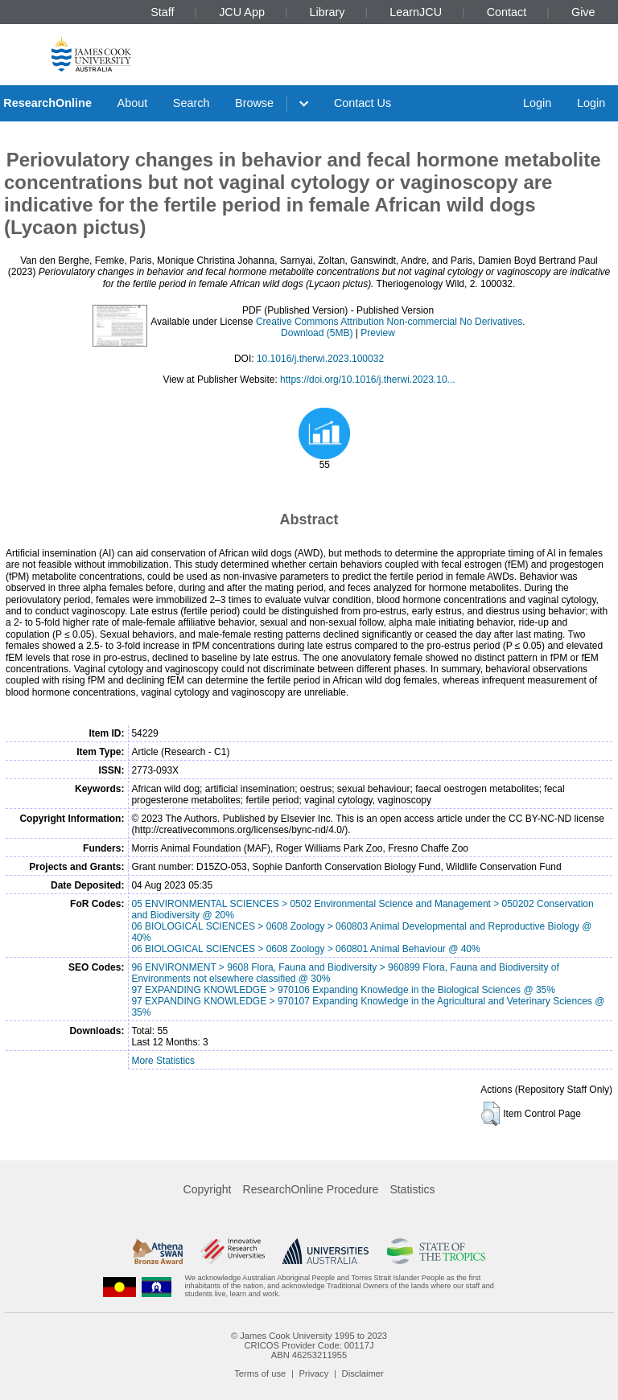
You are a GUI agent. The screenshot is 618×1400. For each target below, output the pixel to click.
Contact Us (362, 102)
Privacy (314, 1373)
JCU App (242, 12)
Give (583, 12)
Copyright (207, 1189)
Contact (507, 12)
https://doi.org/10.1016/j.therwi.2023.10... (367, 379)
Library (327, 12)
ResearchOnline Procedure (311, 1189)
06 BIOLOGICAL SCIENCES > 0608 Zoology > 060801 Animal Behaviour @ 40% (305, 949)
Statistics (412, 1189)
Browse (254, 102)
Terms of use (260, 1373)
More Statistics (163, 1060)
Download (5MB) (316, 333)
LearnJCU (415, 12)
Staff (162, 12)
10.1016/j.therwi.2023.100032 (320, 358)
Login (537, 102)
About (132, 102)
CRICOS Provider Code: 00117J (308, 1345)
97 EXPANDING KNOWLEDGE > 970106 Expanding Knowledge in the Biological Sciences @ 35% (343, 990)
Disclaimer (363, 1373)
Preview (377, 333)
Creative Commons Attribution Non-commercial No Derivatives (389, 321)
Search (191, 102)
